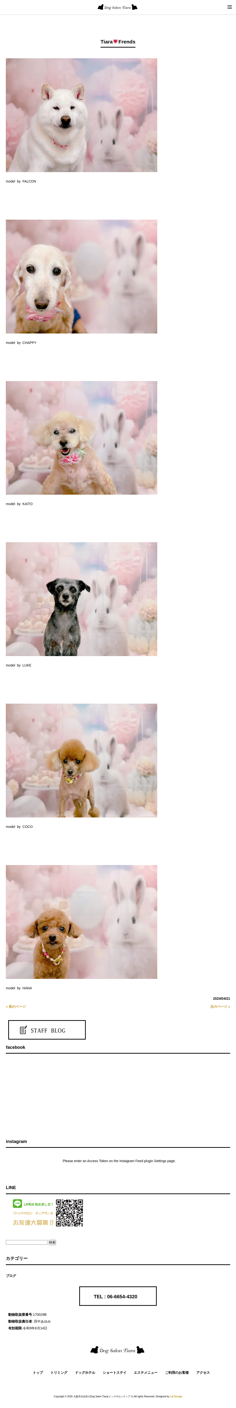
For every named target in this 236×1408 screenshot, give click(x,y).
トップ (38, 1373)
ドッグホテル (85, 1373)
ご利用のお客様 (177, 1373)
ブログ (11, 1276)
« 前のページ (16, 1006)
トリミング (58, 1373)
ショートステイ (114, 1373)
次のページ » (220, 1006)
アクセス (203, 1373)
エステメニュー (145, 1373)
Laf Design (176, 1396)
